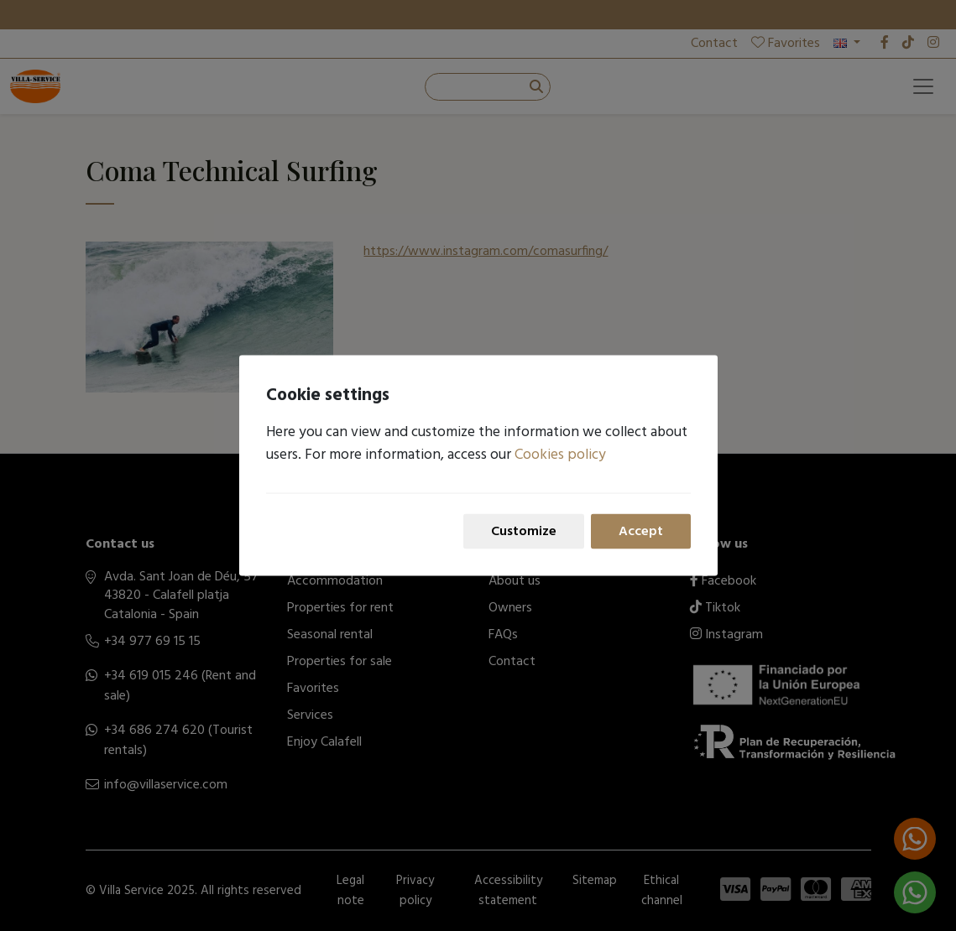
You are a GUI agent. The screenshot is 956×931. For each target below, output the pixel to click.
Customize (523, 531)
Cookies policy (560, 454)
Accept (641, 531)
